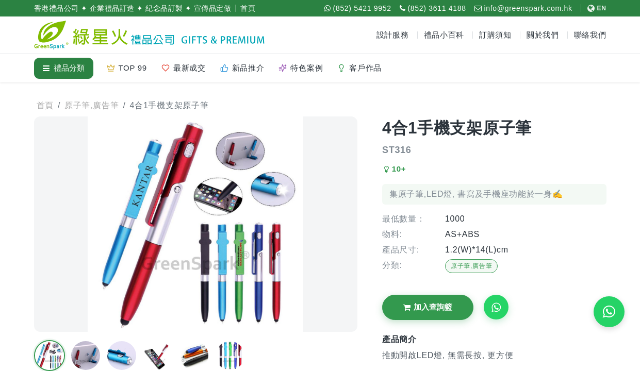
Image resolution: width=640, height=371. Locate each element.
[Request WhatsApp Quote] (496, 307)
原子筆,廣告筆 (471, 265)
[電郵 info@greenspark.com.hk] (523, 8)
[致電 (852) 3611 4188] (433, 8)
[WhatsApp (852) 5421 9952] (357, 8)
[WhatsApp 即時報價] (609, 311)
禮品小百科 (444, 34)
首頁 (247, 8)
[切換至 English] (593, 8)
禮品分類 (64, 67)
